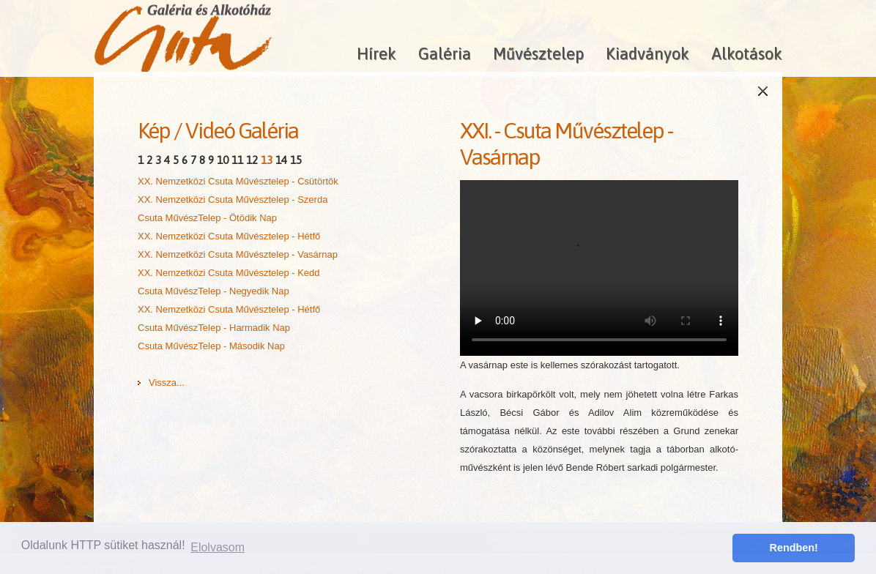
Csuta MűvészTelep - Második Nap (211, 345)
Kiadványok (647, 53)
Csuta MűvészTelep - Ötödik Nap (207, 217)
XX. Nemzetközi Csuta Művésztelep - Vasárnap (238, 254)
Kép (154, 130)
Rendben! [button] (794, 548)
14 (281, 160)
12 (252, 160)
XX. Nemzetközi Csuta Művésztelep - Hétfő (229, 236)
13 (266, 160)
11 (237, 160)
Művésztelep (538, 53)
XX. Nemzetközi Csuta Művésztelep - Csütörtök (238, 181)
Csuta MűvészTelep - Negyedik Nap (213, 291)
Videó (209, 130)
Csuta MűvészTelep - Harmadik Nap (214, 327)
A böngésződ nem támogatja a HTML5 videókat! (599, 268)
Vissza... (167, 382)
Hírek (376, 53)
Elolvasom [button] (217, 547)
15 (296, 160)
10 (223, 160)
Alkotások (746, 53)
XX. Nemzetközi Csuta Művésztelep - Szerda (232, 199)
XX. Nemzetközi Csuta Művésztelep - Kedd (229, 272)
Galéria (444, 53)
